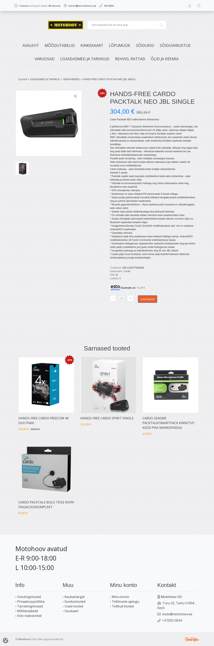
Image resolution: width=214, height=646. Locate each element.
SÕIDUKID (145, 45)
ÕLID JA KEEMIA (165, 58)
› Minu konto (119, 597)
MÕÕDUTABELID (60, 45)
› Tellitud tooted (122, 606)
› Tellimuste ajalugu (124, 601)
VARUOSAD (44, 58)
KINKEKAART (91, 45)
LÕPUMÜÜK (119, 45)
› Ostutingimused (28, 597)
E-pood (23, 79)
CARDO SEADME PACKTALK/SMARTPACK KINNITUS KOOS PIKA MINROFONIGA (168, 423)
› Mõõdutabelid (26, 611)
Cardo (127, 271)
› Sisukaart (70, 611)
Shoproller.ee (192, 639)
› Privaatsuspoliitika (30, 601)
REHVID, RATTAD (130, 58)
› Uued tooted (73, 606)
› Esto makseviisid (28, 616)
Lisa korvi (147, 299)
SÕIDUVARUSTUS (175, 45)
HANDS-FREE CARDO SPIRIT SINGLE (107, 418)
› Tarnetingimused (29, 606)
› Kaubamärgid (73, 597)
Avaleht (30, 45)
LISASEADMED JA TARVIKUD (84, 58)
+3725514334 (172, 620)
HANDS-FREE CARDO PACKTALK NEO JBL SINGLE (109, 79)
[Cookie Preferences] (5, 640)
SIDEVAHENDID (71, 79)
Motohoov (24, 639)
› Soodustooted (74, 601)
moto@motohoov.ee (177, 614)
